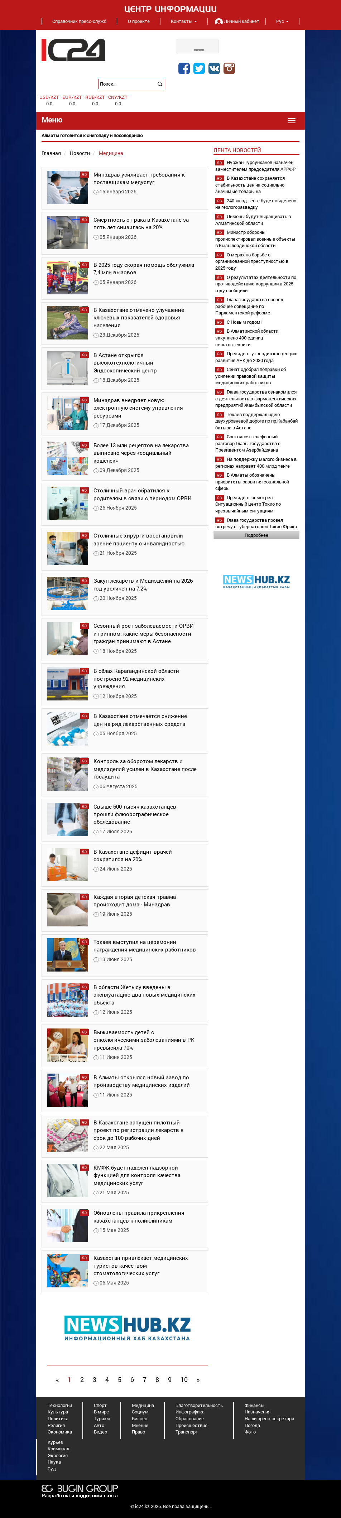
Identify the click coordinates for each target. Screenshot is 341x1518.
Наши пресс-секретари (269, 1418)
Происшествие (191, 1425)
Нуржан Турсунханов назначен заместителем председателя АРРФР (255, 165)
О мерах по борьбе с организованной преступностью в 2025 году (251, 261)
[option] (170, 135)
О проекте (139, 21)
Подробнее (256, 535)
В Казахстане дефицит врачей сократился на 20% (132, 855)
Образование (190, 1418)
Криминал (58, 1448)
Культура (58, 1411)
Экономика (60, 1431)
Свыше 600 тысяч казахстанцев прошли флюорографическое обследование (134, 814)
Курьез (55, 1442)
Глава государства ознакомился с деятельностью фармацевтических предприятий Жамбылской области (256, 398)
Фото (250, 1431)
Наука (54, 1462)
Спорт (100, 1405)
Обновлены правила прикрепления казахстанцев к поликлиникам (138, 1216)
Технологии (60, 1405)
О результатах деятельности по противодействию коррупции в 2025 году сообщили (255, 284)
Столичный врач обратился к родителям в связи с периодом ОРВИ (142, 494)
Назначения (257, 1411)
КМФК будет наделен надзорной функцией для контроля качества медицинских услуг (137, 1175)
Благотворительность (199, 1405)
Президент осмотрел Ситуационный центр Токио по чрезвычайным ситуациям (248, 504)
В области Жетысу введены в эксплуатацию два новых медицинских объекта (144, 994)
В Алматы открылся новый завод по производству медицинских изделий (141, 1081)
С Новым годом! (244, 322)
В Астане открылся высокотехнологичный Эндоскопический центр (125, 362)
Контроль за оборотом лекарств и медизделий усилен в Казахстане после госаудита (145, 768)
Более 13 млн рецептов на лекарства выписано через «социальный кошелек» (141, 453)
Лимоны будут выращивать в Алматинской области (253, 219)
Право (138, 1431)
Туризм (102, 1418)
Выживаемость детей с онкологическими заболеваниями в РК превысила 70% (143, 1039)
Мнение (140, 1425)
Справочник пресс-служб (79, 21)
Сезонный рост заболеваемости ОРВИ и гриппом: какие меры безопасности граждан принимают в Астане (143, 633)
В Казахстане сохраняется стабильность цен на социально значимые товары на (250, 184)
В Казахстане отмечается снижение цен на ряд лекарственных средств (140, 719)
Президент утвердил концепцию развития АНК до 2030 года (256, 356)
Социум (140, 1411)
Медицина (143, 1405)
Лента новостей (237, 150)
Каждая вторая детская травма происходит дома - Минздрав (134, 900)
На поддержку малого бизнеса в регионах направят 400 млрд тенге (256, 462)
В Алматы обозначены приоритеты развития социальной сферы (252, 481)
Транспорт (187, 1431)
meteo (199, 50)
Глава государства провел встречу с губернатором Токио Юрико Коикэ (256, 526)
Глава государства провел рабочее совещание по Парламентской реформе (249, 306)
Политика (58, 1418)
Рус (282, 21)
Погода (252, 1425)
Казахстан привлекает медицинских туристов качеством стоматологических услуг (140, 1265)
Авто (99, 1425)
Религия (56, 1425)
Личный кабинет (236, 21)
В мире (101, 1411)
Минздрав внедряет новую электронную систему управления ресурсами (138, 407)
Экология (58, 1455)
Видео (100, 1431)
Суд (52, 1468)
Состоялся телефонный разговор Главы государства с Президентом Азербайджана (247, 443)
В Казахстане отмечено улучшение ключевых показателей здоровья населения (138, 317)
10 (184, 1379)
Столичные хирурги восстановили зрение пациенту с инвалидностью (138, 539)
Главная (51, 153)
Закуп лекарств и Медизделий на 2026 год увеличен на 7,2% (143, 584)
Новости (80, 153)
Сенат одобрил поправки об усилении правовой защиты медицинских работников (250, 376)
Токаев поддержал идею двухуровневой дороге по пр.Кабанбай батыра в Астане (256, 421)
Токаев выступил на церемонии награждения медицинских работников (144, 945)
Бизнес (139, 1418)
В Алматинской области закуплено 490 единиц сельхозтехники (246, 337)
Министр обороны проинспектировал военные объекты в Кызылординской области (255, 239)
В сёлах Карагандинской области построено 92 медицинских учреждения (136, 678)
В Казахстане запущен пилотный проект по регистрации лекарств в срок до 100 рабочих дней (138, 1130)
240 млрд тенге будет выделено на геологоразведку (255, 204)
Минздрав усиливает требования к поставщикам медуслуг (139, 178)
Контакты (184, 21)
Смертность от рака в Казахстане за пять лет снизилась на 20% (141, 223)
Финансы (254, 1405)
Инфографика (190, 1411)
